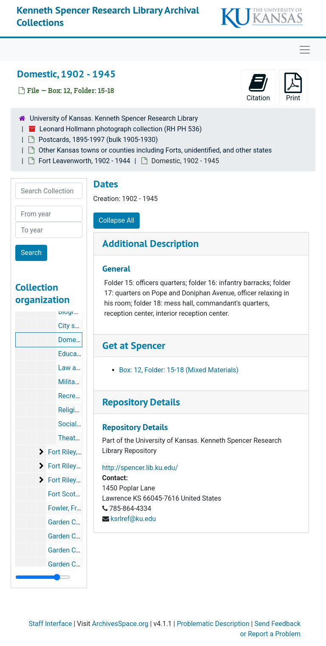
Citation (258, 87)
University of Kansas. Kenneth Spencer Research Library (114, 118)
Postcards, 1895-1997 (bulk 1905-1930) (98, 140)
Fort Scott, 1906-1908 (80, 494)
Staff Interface (50, 624)
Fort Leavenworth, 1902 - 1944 (84, 161)
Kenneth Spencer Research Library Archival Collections (108, 16)
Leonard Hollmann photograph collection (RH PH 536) (120, 129)
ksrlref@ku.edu (133, 519)
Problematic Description (213, 624)
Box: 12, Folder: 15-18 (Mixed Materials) (179, 370)
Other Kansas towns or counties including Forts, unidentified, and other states (155, 150)
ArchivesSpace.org (120, 624)
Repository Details (141, 401)
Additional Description (150, 243)
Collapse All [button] (117, 220)
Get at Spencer (133, 345)
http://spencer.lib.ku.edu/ (140, 468)
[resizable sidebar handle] (42, 577)
